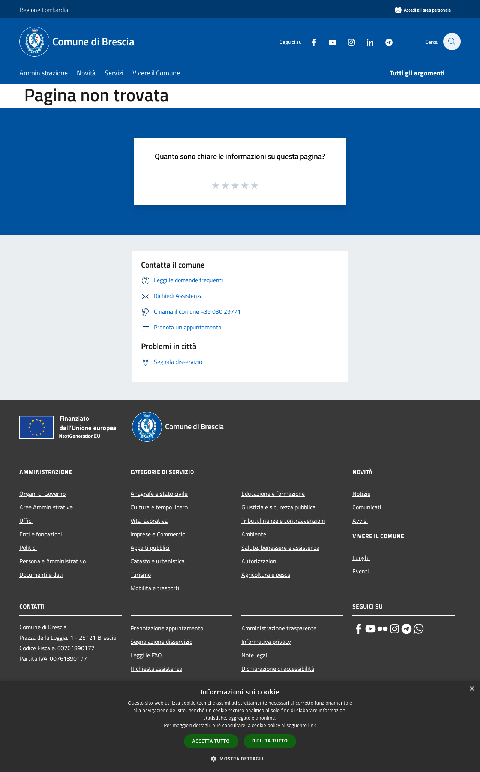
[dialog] (240, 726)
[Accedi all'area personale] (422, 10)
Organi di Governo (43, 493)
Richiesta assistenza (156, 668)
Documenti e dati (41, 574)
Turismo (140, 574)
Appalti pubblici (150, 547)
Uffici (26, 520)
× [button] (471, 689)
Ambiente (254, 534)
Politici (28, 547)
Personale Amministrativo (53, 561)
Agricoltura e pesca (266, 574)
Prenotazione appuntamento (166, 628)
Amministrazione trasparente (279, 628)
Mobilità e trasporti (154, 587)
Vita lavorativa (149, 520)
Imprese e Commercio (157, 534)
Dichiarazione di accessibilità (278, 668)
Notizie (361, 493)
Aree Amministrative (46, 507)
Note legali (255, 655)
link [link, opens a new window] (312, 725)
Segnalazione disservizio (161, 641)
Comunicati (366, 507)
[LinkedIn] (366, 41)
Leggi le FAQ (146, 655)
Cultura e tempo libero (159, 507)
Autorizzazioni (260, 561)
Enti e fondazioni (41, 534)
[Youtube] (328, 41)
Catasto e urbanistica (157, 561)
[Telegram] (384, 41)
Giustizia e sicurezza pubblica (279, 507)
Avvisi (360, 520)
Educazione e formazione (273, 493)
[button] (240, 758)
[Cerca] (451, 42)
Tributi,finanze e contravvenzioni (283, 520)
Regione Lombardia (44, 9)
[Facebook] (309, 41)
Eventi (360, 571)
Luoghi (361, 557)
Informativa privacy (266, 641)
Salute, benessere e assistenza (281, 547)
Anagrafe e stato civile (159, 493)
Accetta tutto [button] (211, 741)
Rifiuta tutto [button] (270, 741)
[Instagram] (347, 41)
